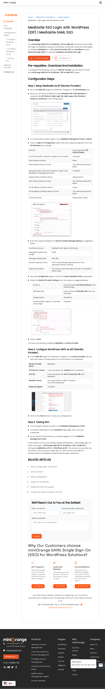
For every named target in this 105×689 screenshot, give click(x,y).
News (92, 649)
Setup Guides (63, 17)
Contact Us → (11, 657)
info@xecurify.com (14, 650)
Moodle (61, 669)
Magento (62, 665)
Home (30, 17)
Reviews (60, 586)
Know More (82, 586)
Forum (75, 675)
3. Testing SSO (10, 59)
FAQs (74, 670)
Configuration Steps (10, 33)
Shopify (61, 653)
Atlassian (62, 649)
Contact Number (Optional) (72, 508)
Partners (93, 653)
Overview (9, 21)
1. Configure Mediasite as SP (10, 42)
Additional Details (39, 518)
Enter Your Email (38, 508)
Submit (37, 536)
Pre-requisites (8, 27)
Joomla (61, 661)
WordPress (62, 644)
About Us (93, 644)
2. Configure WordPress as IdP (11, 51)
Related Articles (7, 66)
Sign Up (38, 586)
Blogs (74, 655)
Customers (94, 657)
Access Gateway (38, 681)
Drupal (61, 657)
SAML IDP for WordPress (45, 17)
